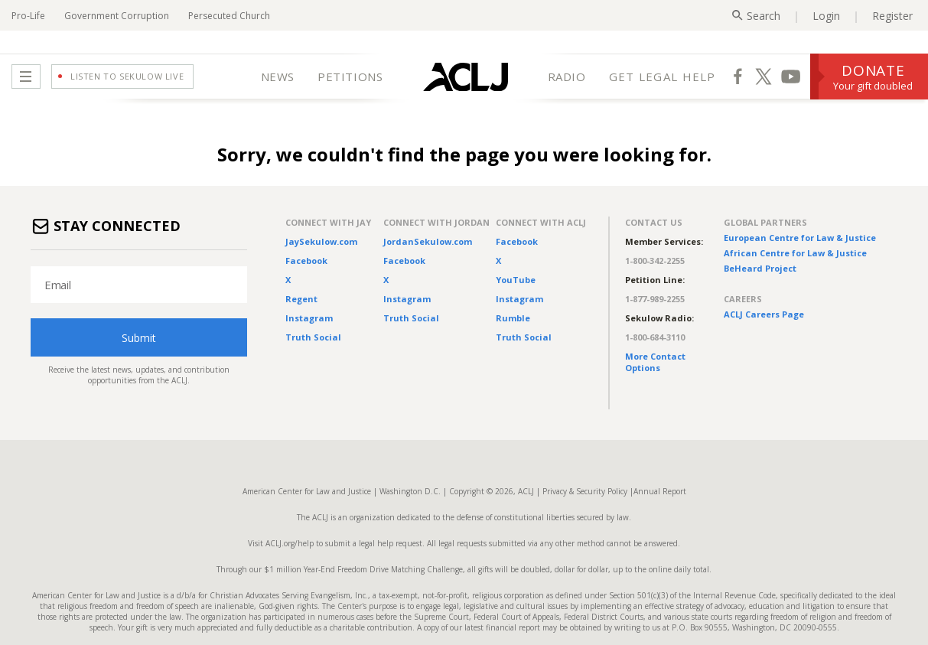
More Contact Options (655, 361)
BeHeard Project (760, 268)
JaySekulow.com (321, 241)
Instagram (309, 318)
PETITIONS (350, 76)
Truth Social (313, 337)
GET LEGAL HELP (662, 76)
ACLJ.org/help (288, 543)
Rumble (513, 318)
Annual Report (659, 491)
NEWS (278, 76)
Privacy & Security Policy (584, 491)
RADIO (567, 76)
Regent (301, 299)
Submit (139, 338)
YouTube (516, 279)
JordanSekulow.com (427, 241)
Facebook (306, 260)
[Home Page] (465, 76)
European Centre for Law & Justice (800, 237)
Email (57, 284)
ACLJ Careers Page (764, 314)
